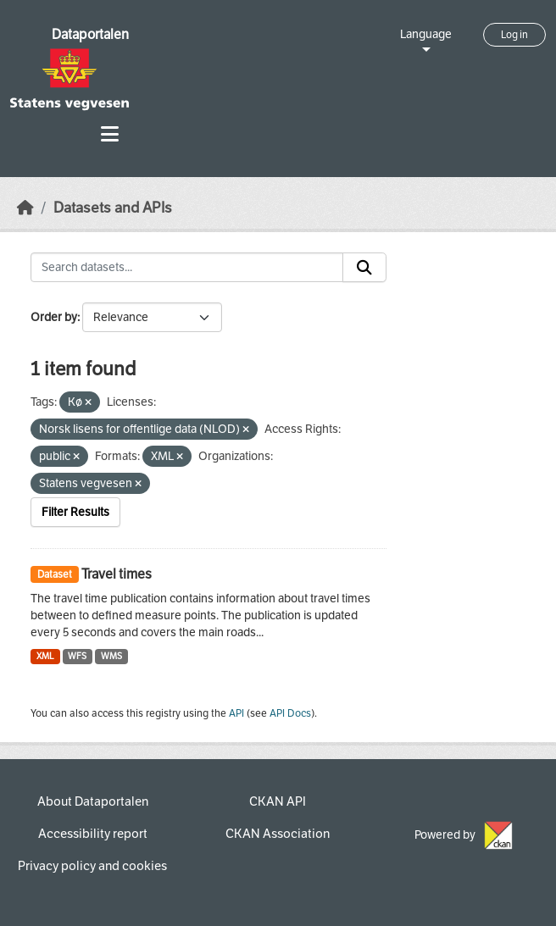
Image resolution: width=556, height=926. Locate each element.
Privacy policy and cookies (92, 865)
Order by (54, 317)
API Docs (290, 713)
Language (426, 34)
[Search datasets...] (187, 267)
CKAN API (277, 801)
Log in (514, 35)
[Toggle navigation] (110, 134)
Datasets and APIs (112, 208)
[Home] (25, 208)
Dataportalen (90, 34)
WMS (111, 656)
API (236, 713)
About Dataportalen (92, 801)
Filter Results (75, 512)
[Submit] (364, 267)
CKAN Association (277, 833)
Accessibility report (92, 833)
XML (45, 656)
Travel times (116, 574)
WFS (77, 656)
